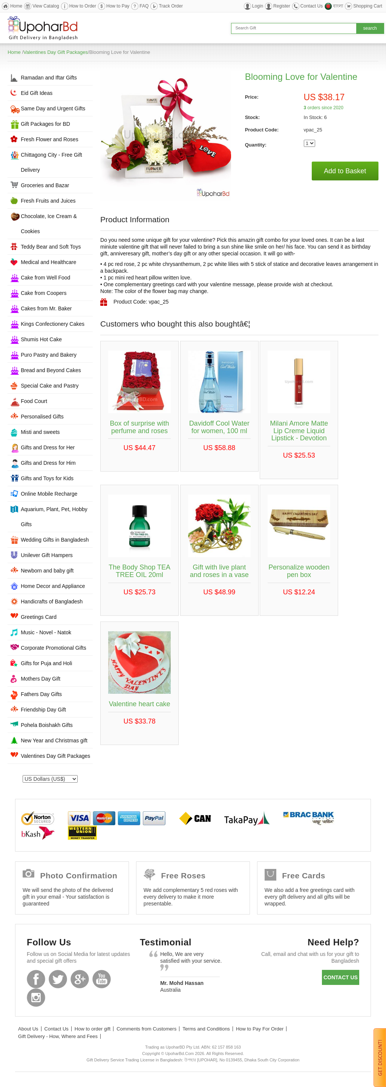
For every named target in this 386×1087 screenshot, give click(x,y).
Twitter (58, 979)
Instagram (36, 997)
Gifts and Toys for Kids (47, 478)
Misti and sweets (40, 432)
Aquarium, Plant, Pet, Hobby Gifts (54, 516)
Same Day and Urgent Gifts (53, 108)
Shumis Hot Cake (41, 339)
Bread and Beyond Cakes (51, 370)
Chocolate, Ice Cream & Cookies (49, 223)
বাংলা (338, 6)
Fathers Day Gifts (41, 694)
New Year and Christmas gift (54, 740)
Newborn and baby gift (47, 571)
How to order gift (92, 1029)
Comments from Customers (146, 1029)
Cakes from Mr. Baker (46, 308)
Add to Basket (345, 171)
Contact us (340, 977)
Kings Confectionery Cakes (52, 324)
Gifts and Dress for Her (48, 447)
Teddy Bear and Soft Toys (51, 247)
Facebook (36, 979)
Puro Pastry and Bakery (49, 355)
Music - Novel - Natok (46, 632)
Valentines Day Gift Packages (55, 52)
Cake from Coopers (43, 293)
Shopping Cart (367, 6)
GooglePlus (79, 979)
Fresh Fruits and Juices (48, 201)
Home (16, 6)
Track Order (171, 6)
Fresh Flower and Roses (49, 139)
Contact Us (311, 6)
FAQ (144, 6)
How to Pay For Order (259, 1029)
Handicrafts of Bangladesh (52, 601)
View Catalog (45, 6)
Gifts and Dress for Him (48, 463)
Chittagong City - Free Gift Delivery (51, 162)
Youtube (101, 979)
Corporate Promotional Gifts (53, 648)
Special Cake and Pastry (49, 386)
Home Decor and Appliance (53, 586)
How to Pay (117, 6)
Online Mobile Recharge (49, 494)
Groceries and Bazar (45, 185)
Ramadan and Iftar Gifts (49, 78)
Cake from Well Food (45, 278)
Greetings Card (39, 617)
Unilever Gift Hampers (47, 555)
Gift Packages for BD (45, 124)
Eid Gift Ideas (36, 93)
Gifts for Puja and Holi (46, 663)
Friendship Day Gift (43, 710)
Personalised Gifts (42, 417)
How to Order (82, 6)
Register (281, 6)
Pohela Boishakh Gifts (47, 725)
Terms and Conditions (206, 1029)
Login (257, 6)
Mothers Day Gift (40, 679)
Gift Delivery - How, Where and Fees (58, 1036)
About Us (28, 1029)
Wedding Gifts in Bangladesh (55, 540)
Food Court (34, 401)
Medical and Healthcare (48, 262)
